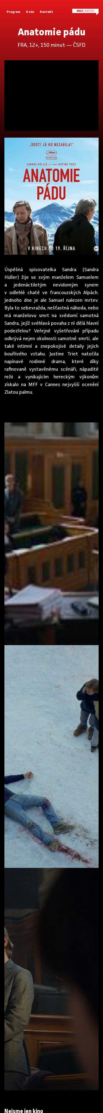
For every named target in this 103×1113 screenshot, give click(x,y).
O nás (30, 12)
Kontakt (46, 12)
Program (13, 12)
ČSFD (79, 45)
